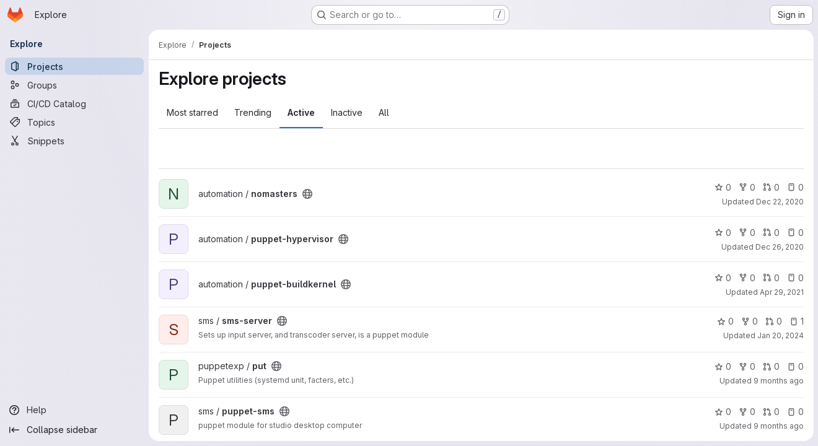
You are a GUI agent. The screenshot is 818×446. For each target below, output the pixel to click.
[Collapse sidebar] (74, 430)
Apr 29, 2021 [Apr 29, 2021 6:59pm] (781, 292)
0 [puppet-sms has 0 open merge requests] (770, 411)
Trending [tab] (252, 112)
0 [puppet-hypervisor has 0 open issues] (794, 232)
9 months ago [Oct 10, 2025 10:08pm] (778, 380)
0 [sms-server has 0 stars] (724, 321)
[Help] (74, 410)
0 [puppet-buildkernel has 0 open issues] (794, 278)
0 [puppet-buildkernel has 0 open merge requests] (770, 278)
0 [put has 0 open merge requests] (770, 366)
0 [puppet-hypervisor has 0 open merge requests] (770, 232)
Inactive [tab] (347, 112)
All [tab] (384, 112)
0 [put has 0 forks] (746, 366)
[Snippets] (74, 140)
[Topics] (74, 122)
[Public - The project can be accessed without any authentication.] (307, 194)
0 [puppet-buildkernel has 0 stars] (722, 278)
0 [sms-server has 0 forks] (749, 321)
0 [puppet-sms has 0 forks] (746, 411)
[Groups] (74, 85)
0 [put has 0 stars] (722, 366)
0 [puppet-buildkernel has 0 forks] (746, 278)
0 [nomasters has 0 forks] (746, 187)
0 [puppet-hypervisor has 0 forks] (746, 232)
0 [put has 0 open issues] (794, 366)
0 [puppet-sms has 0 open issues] (794, 411)
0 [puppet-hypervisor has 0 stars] (722, 232)
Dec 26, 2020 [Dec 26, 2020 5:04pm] (779, 246)
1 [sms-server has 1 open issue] (796, 321)
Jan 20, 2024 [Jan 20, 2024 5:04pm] (780, 335)
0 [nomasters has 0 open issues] (794, 187)
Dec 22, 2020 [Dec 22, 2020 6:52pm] (779, 201)
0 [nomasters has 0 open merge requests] (770, 187)
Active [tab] (301, 112)
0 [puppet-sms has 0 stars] (722, 411)
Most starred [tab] (192, 112)
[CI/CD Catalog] (74, 103)
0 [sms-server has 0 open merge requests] (773, 321)
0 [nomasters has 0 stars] (722, 187)
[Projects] (74, 66)
